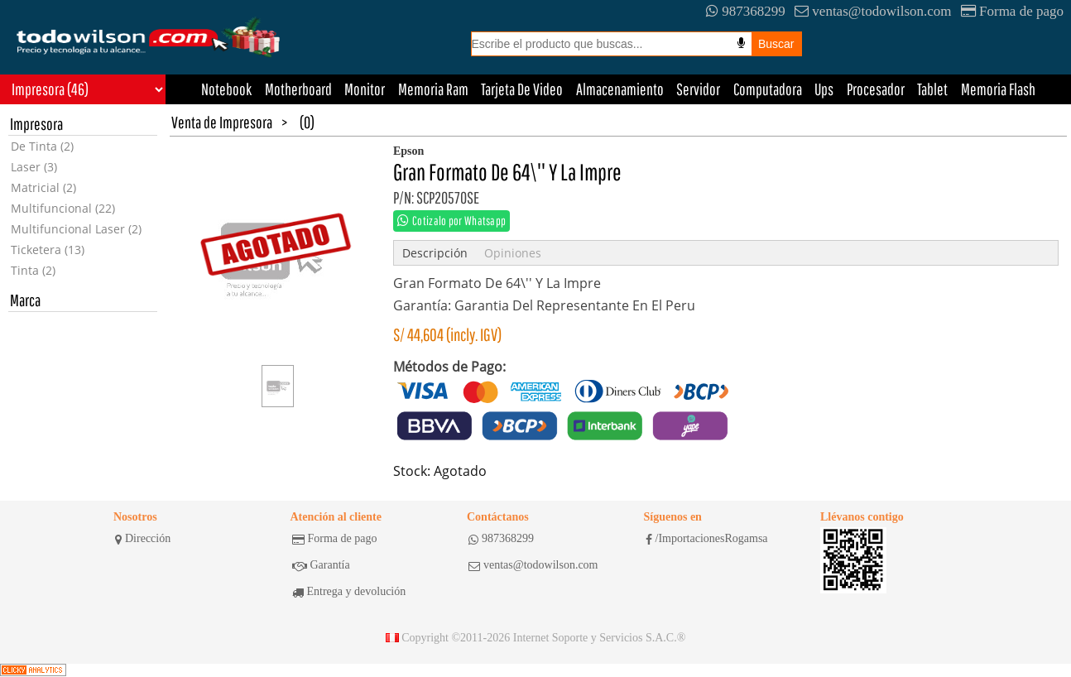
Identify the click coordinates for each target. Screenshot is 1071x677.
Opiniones (512, 253)
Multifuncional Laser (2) (76, 229)
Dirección (142, 538)
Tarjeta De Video (522, 88)
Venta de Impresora (221, 122)
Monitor (364, 88)
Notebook (226, 88)
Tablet (932, 88)
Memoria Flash (998, 88)
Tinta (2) (33, 270)
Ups (823, 88)
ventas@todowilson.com (873, 11)
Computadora (767, 88)
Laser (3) (34, 167)
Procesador (876, 88)
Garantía (321, 565)
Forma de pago (1012, 11)
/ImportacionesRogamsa (707, 538)
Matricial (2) (43, 187)
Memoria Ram (433, 88)
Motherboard (298, 88)
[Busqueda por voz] (741, 43)
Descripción (435, 253)
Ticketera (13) (47, 249)
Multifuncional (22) (63, 208)
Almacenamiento (620, 88)
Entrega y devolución (349, 591)
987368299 (745, 11)
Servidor (698, 88)
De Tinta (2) (42, 146)
